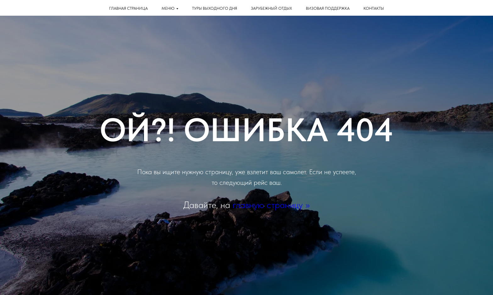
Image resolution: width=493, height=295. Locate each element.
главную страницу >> (271, 204)
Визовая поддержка (328, 8)
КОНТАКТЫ (373, 8)
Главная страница (128, 8)
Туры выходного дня (214, 8)
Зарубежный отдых (271, 8)
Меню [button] (168, 8)
